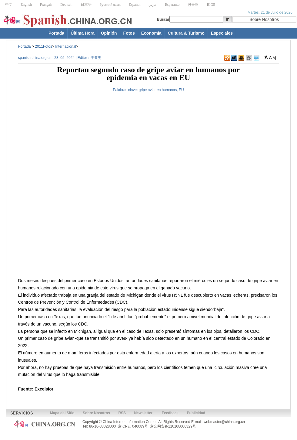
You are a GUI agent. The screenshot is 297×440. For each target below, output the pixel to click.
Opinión (109, 33)
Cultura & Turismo (186, 33)
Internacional (65, 46)
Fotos (129, 33)
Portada (56, 33)
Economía (151, 33)
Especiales (222, 33)
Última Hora (83, 33)
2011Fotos (43, 46)
